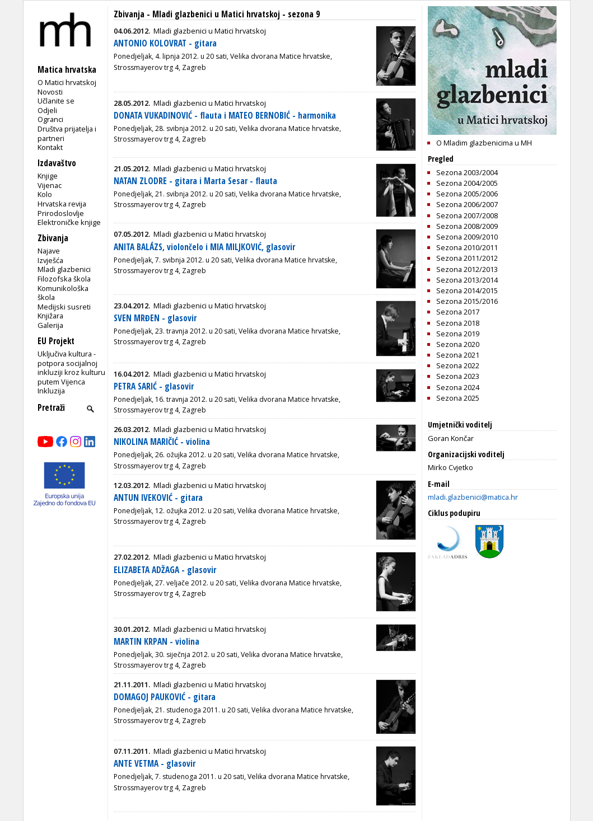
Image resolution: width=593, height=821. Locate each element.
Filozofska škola (64, 279)
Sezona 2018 (457, 323)
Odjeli (47, 110)
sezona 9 (304, 14)
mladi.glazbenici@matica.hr (473, 497)
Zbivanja (129, 14)
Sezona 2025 (457, 398)
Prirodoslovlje (61, 213)
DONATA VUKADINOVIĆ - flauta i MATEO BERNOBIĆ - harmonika (225, 115)
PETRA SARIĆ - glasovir (154, 386)
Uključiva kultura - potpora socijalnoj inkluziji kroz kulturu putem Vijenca (71, 368)
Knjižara (50, 316)
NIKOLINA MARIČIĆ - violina (162, 442)
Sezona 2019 (457, 334)
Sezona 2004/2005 (467, 183)
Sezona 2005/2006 (467, 194)
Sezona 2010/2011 (467, 247)
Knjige (48, 176)
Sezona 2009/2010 (467, 237)
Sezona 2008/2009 (467, 226)
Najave (49, 251)
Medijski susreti (64, 307)
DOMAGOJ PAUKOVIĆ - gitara (165, 697)
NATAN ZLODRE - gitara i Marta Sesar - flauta (195, 181)
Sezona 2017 (457, 312)
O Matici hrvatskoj (67, 82)
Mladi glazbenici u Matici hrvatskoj (216, 14)
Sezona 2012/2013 (467, 269)
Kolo (45, 194)
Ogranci (50, 119)
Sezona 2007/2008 (467, 215)
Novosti (50, 92)
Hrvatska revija (62, 204)
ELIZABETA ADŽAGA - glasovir (165, 570)
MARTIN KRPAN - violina (156, 642)
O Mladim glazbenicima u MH (484, 143)
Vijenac (50, 185)
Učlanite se (56, 101)
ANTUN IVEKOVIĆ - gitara (158, 498)
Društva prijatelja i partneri (67, 133)
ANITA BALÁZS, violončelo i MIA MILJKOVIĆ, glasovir (204, 247)
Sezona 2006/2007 (467, 204)
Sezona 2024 (457, 387)
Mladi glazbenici (64, 269)
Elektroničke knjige (69, 222)
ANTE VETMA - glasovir (154, 764)
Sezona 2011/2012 (467, 258)
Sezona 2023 (457, 376)
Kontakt (50, 147)
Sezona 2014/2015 (467, 290)
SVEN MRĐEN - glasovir (155, 318)
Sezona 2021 (457, 355)
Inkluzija (51, 391)
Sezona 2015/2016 (467, 301)
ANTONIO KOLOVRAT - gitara (165, 43)
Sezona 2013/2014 (467, 280)
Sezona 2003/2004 (467, 172)
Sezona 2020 (457, 344)
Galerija (50, 325)
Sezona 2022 (457, 365)
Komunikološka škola (63, 293)
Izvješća (50, 260)
